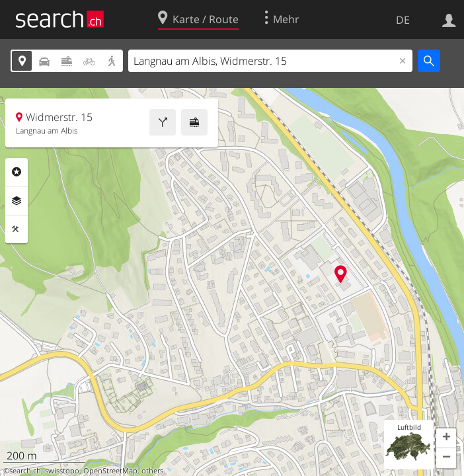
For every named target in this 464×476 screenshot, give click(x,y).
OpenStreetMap (110, 470)
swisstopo (62, 470)
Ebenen (16, 201)
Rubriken (16, 172)
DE (403, 20)
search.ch (25, 470)
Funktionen (16, 229)
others (152, 470)
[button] (446, 438)
